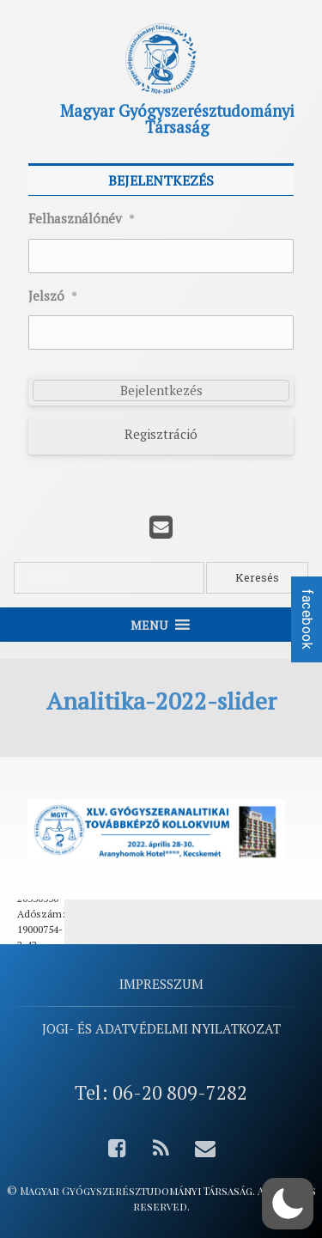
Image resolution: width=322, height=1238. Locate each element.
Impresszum (161, 983)
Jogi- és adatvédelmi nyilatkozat (161, 1028)
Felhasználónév (81, 219)
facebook (307, 619)
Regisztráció (161, 433)
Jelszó (52, 296)
